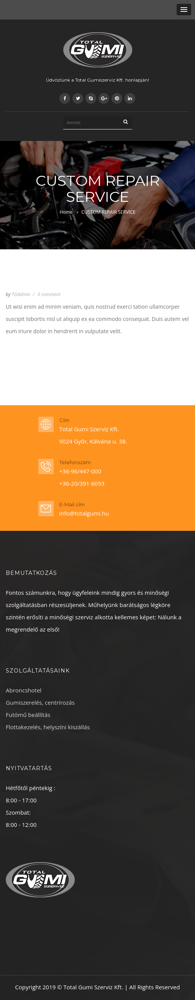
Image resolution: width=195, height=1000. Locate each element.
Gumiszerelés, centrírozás (40, 702)
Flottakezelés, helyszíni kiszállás (48, 727)
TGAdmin (21, 294)
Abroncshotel (23, 690)
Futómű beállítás (28, 714)
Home (66, 212)
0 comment (49, 294)
